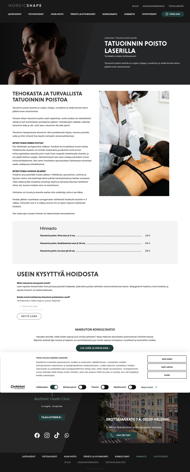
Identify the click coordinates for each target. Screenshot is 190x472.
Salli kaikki (167, 438)
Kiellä (167, 454)
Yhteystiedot (149, 14)
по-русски (57, 406)
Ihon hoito (57, 14)
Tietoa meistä (176, 6)
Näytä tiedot (147, 466)
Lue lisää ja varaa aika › (94, 348)
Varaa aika (173, 14)
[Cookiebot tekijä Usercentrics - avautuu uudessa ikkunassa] (18, 467)
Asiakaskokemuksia (154, 6)
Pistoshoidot (36, 14)
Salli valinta (167, 446)
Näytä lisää (29, 316)
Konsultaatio (109, 14)
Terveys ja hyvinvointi (82, 14)
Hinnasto (129, 14)
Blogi (135, 6)
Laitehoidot (14, 14)
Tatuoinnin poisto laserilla (126, 38)
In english (46, 406)
